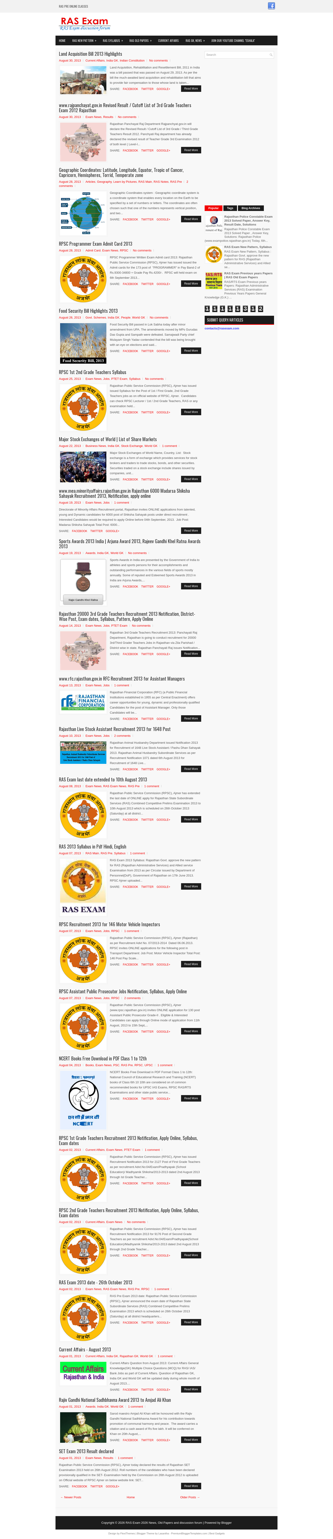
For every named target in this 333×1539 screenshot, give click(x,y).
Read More (191, 88)
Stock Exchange (132, 446)
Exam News (94, 117)
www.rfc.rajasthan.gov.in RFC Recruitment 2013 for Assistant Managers (122, 678)
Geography (104, 181)
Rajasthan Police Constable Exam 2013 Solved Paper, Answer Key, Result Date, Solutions (248, 220)
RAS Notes (161, 181)
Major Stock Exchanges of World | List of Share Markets (108, 439)
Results (108, 117)
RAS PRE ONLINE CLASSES (73, 6)
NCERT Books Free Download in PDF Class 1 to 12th (103, 1058)
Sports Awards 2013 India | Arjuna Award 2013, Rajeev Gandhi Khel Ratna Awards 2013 (129, 544)
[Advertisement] (239, 131)
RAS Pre (176, 181)
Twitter (146, 89)
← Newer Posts (70, 1497)
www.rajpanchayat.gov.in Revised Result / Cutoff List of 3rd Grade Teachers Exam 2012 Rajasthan (125, 107)
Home (62, 40)
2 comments (122, 735)
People (125, 317)
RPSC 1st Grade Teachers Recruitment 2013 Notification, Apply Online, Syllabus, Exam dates (128, 1140)
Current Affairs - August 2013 (85, 1349)
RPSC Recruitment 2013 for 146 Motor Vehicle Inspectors (109, 924)
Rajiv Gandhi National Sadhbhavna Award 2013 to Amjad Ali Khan (115, 1399)
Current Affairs (168, 40)
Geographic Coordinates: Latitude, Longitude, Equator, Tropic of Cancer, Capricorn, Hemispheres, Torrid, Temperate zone (121, 172)
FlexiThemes (127, 1533)
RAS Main (145, 181)
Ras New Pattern (85, 39)
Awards (91, 553)
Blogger (226, 1522)
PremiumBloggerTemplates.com (189, 1533)
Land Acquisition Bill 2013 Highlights (90, 53)
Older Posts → (190, 1497)
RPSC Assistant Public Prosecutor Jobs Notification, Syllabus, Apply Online (123, 991)
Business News (96, 446)
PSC (116, 1065)
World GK (138, 317)
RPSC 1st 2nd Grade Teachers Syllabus (92, 372)
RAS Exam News (114, 786)
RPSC (124, 250)
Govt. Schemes (96, 317)
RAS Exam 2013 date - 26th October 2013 (95, 1282)
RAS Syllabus (114, 39)
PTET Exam (119, 379)
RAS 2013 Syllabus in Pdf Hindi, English (92, 846)
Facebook (130, 89)
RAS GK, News (197, 39)
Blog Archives (251, 208)
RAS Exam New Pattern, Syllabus (248, 247)
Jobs (106, 379)
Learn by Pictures (125, 181)
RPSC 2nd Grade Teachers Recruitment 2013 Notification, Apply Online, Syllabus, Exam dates (129, 1213)
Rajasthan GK (129, 1356)
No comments (158, 60)
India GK (112, 60)
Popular (213, 208)
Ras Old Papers (142, 39)
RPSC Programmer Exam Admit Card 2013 (95, 243)
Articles (91, 181)
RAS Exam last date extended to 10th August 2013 (103, 779)
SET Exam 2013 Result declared (86, 1451)
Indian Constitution (132, 60)
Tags (230, 208)
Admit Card (93, 250)
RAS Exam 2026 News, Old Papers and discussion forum (164, 1522)
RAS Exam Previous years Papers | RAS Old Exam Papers (248, 275)
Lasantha (163, 1533)
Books (90, 1065)
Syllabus (134, 379)
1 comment (169, 446)
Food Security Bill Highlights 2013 (88, 310)
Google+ (163, 89)
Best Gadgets (217, 1533)
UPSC (149, 1065)
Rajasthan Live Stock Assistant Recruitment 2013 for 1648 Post (115, 728)
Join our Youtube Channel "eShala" (233, 40)
